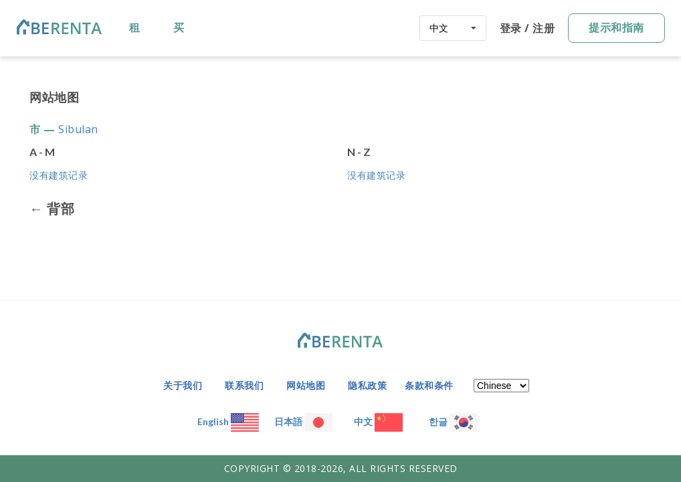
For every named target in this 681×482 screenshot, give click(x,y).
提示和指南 (616, 27)
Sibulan (78, 129)
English (228, 421)
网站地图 (305, 385)
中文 (378, 421)
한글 (453, 421)
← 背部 (51, 209)
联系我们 (244, 385)
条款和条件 (429, 385)
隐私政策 (367, 385)
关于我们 (182, 385)
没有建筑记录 (58, 175)
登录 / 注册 (527, 28)
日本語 (303, 421)
